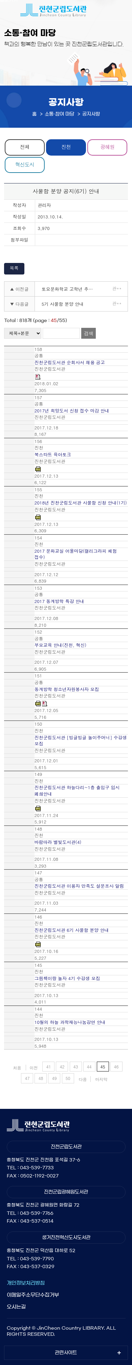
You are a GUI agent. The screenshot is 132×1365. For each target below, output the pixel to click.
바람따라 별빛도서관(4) (58, 842)
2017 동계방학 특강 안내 (59, 601)
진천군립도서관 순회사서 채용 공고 (70, 362)
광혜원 (107, 146)
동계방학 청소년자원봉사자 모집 (67, 689)
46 (116, 1066)
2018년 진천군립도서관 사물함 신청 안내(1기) (81, 503)
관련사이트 (66, 1352)
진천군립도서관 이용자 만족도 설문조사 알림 (79, 886)
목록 (14, 268)
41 (48, 1066)
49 (54, 1078)
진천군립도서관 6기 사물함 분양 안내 (72, 930)
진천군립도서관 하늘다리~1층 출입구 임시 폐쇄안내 (77, 790)
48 (40, 1078)
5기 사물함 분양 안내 (63, 304)
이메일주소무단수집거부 (33, 1294)
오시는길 (16, 1306)
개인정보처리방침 (26, 1283)
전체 (24, 146)
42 (62, 1066)
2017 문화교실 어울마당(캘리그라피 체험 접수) (76, 554)
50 (68, 1078)
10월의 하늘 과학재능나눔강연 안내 (70, 1022)
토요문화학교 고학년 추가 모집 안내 (69, 289)
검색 (88, 333)
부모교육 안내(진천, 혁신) (60, 645)
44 (89, 1066)
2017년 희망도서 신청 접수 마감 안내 (72, 411)
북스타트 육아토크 (53, 454)
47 (27, 1078)
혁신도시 (24, 164)
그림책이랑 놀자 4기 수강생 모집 (67, 978)
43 (75, 1066)
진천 (66, 146)
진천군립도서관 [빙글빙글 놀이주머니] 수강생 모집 (81, 740)
